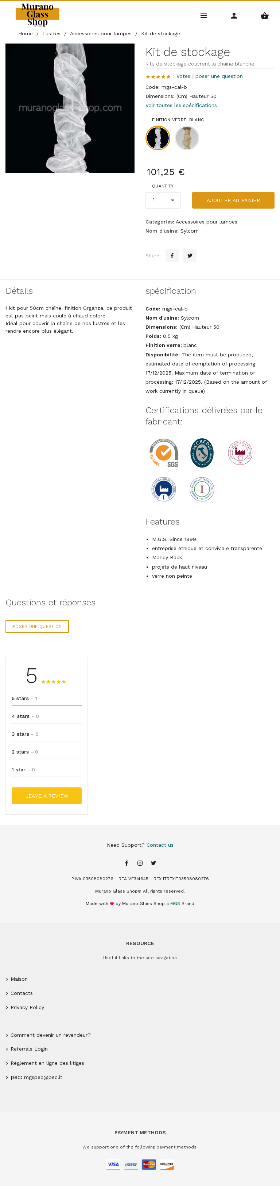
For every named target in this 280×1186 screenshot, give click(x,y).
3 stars (25, 734)
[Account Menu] (234, 15)
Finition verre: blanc (178, 119)
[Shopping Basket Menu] (265, 15)
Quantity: (163, 186)
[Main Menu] (204, 15)
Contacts (22, 993)
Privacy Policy (27, 1007)
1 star (23, 769)
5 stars (24, 698)
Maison (19, 979)
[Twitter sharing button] (190, 255)
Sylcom (189, 231)
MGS (175, 903)
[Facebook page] (126, 863)
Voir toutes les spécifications (181, 105)
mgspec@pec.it (43, 1077)
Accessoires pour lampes (206, 222)
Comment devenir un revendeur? (51, 1035)
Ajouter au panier (233, 200)
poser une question (219, 76)
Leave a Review (47, 796)
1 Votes (181, 76)
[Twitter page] (153, 863)
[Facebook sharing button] (172, 255)
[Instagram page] (140, 863)
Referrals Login (29, 1049)
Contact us (160, 845)
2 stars (25, 752)
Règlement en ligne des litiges (47, 1063)
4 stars (25, 716)
